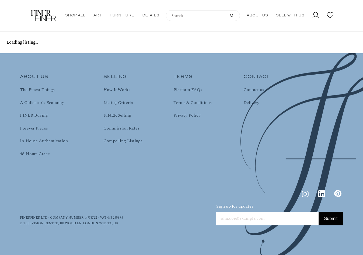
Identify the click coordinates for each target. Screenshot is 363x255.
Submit (331, 218)
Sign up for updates (234, 206)
